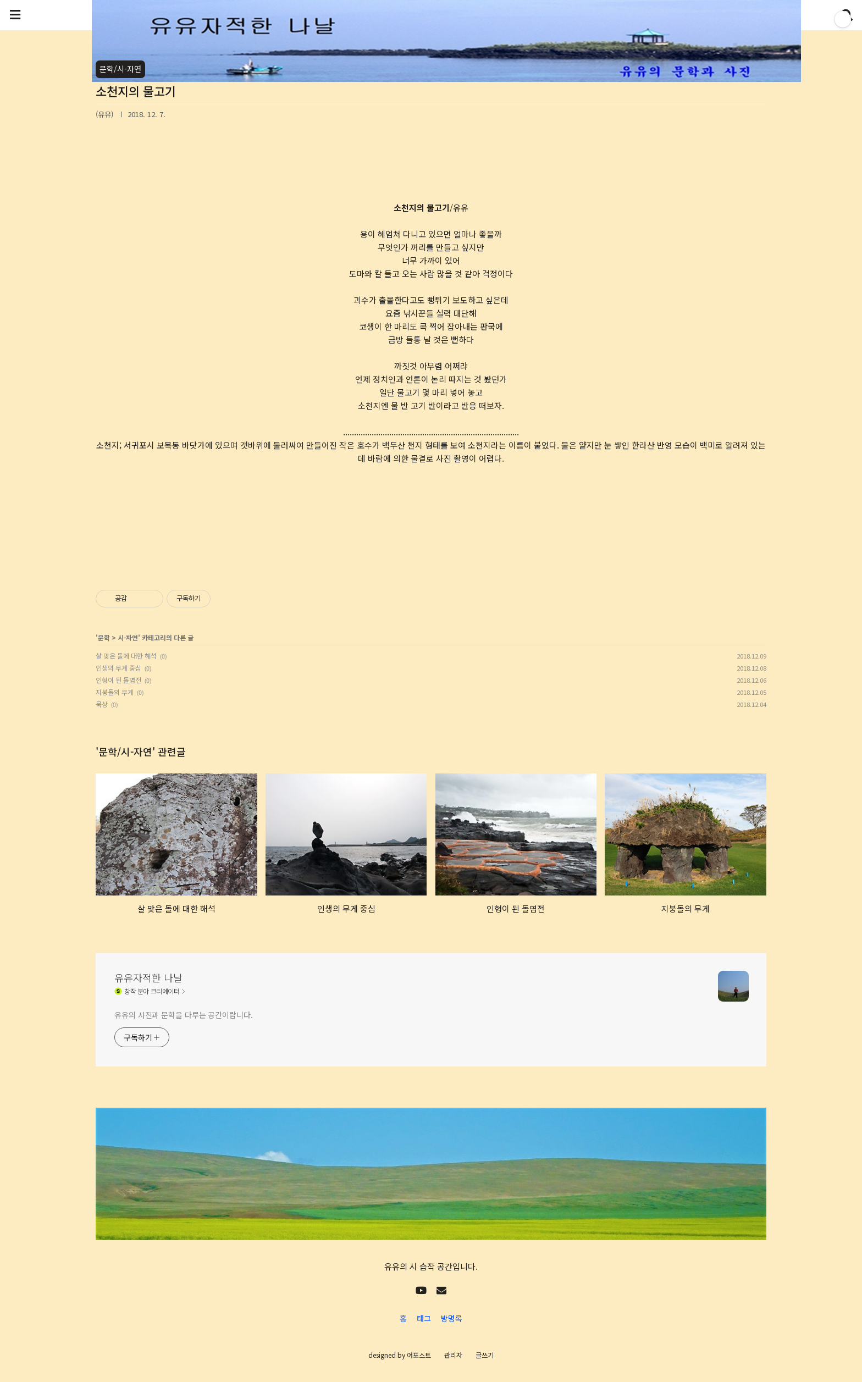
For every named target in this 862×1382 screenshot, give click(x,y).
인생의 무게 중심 (118, 667)
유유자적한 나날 (148, 977)
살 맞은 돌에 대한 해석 (126, 655)
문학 (104, 637)
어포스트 (419, 1354)
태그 (424, 1318)
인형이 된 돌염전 (118, 679)
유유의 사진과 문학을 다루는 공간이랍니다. (183, 1014)
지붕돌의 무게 (115, 691)
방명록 (451, 1318)
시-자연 (128, 637)
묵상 (102, 704)
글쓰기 (485, 1354)
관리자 (453, 1354)
